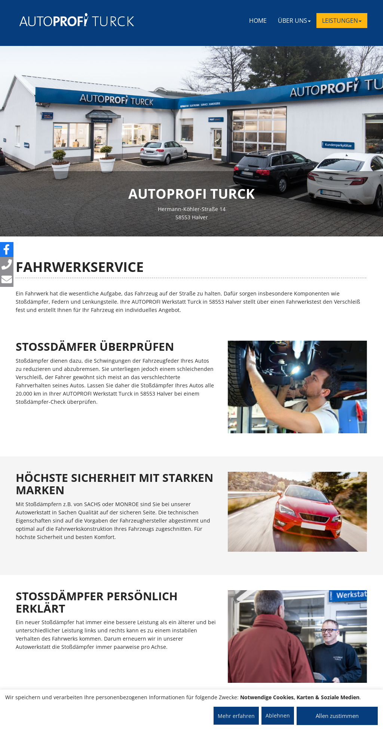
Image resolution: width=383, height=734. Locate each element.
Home (258, 20)
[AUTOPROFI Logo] (49, 19)
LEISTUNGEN (342, 20)
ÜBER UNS (294, 20)
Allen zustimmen (337, 715)
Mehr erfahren (236, 715)
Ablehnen (278, 715)
